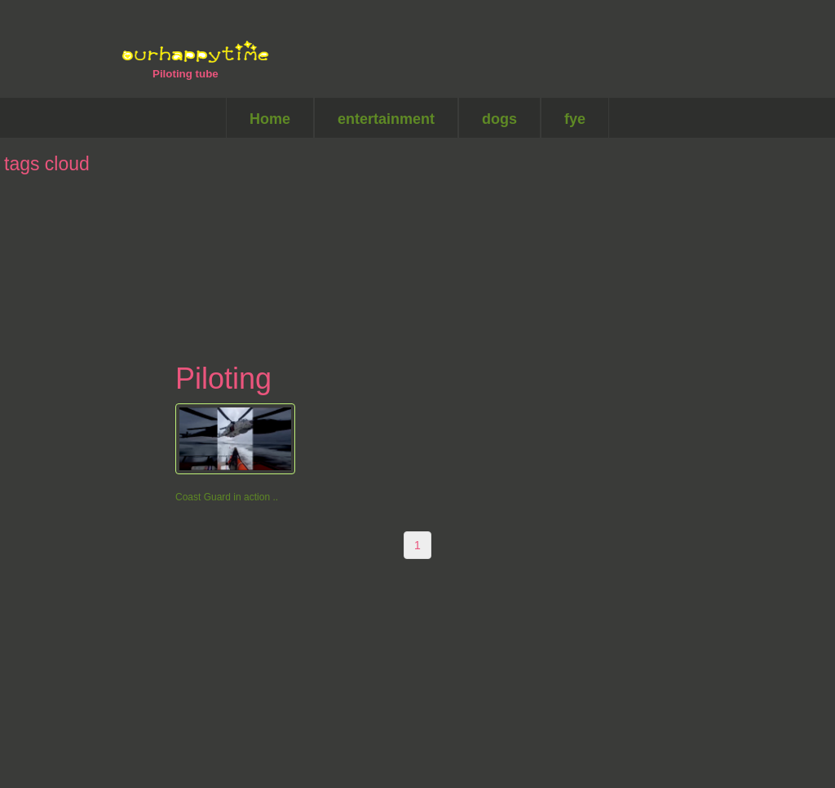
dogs (499, 119)
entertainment (386, 119)
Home (270, 119)
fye (574, 119)
